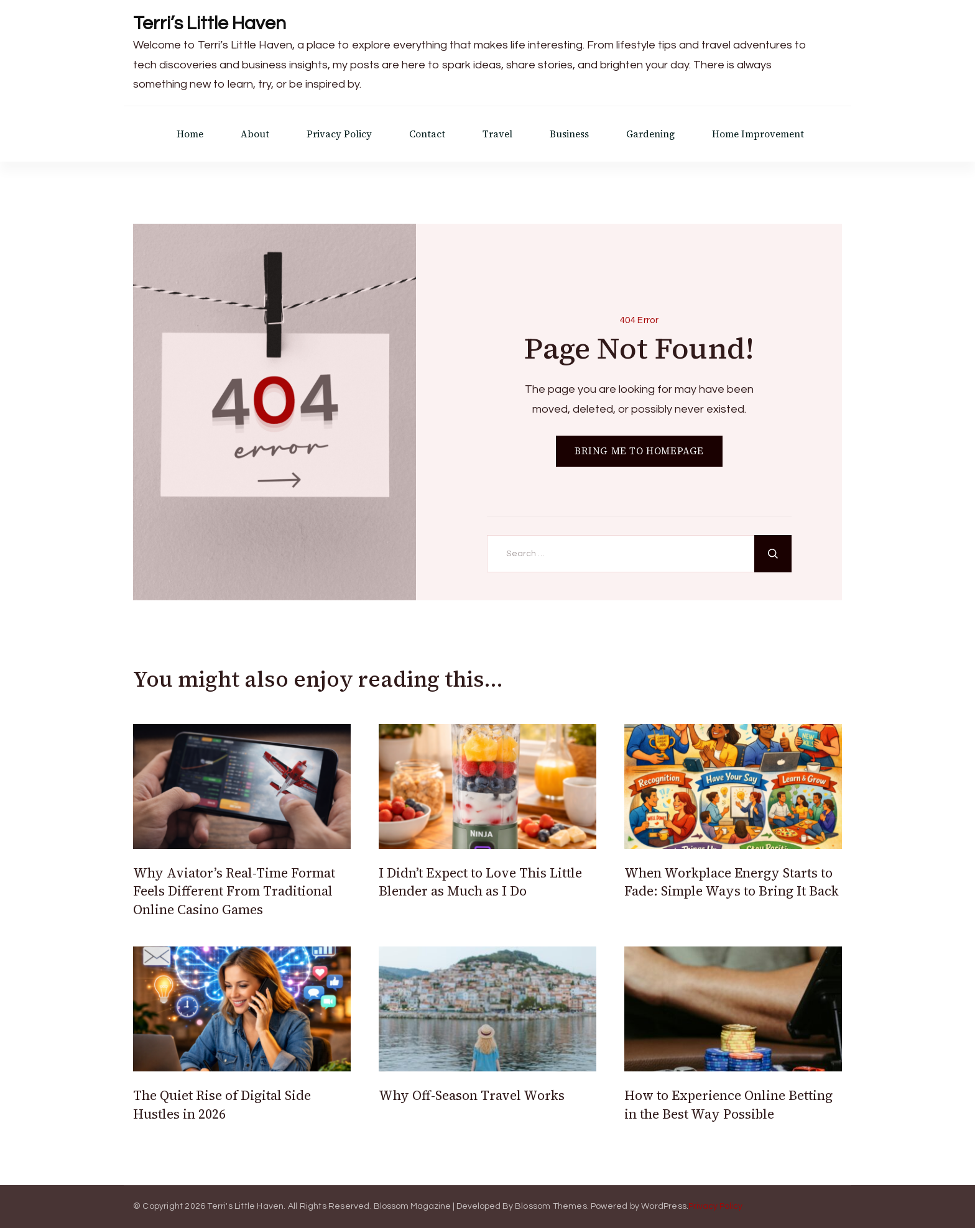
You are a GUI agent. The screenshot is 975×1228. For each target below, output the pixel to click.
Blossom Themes (551, 1206)
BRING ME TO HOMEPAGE (639, 450)
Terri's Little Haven (245, 1206)
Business (569, 134)
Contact (427, 134)
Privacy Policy (339, 134)
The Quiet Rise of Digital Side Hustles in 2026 (222, 1104)
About (255, 134)
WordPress (663, 1206)
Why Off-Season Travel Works (472, 1095)
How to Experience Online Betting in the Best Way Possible (728, 1104)
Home (190, 134)
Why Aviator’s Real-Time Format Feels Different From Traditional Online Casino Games (234, 891)
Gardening (650, 134)
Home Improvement (758, 134)
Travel (497, 134)
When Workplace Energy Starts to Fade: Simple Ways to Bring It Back (731, 882)
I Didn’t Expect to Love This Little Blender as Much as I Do (480, 882)
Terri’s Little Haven (209, 23)
